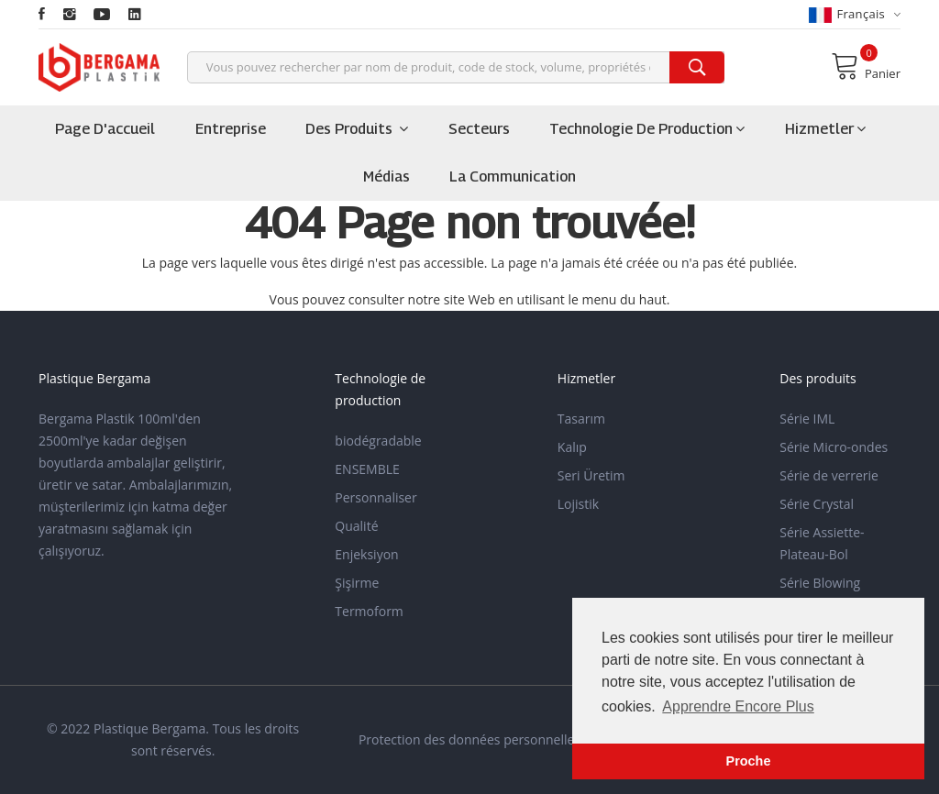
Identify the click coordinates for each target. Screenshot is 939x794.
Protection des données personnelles (469, 739)
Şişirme (357, 582)
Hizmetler (825, 129)
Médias (386, 176)
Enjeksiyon (366, 554)
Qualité (356, 526)
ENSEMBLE (367, 469)
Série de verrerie (828, 475)
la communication (512, 176)
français (854, 14)
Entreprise (230, 129)
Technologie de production (647, 129)
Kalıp (572, 447)
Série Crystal (816, 504)
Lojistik (578, 504)
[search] (696, 67)
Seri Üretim (591, 475)
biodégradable (378, 440)
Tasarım (581, 418)
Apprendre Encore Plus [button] (737, 706)
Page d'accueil (105, 129)
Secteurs (479, 129)
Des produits (356, 129)
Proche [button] (748, 761)
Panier (865, 66)
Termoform (369, 611)
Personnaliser (375, 497)
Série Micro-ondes (833, 447)
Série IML (806, 418)
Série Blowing (819, 582)
